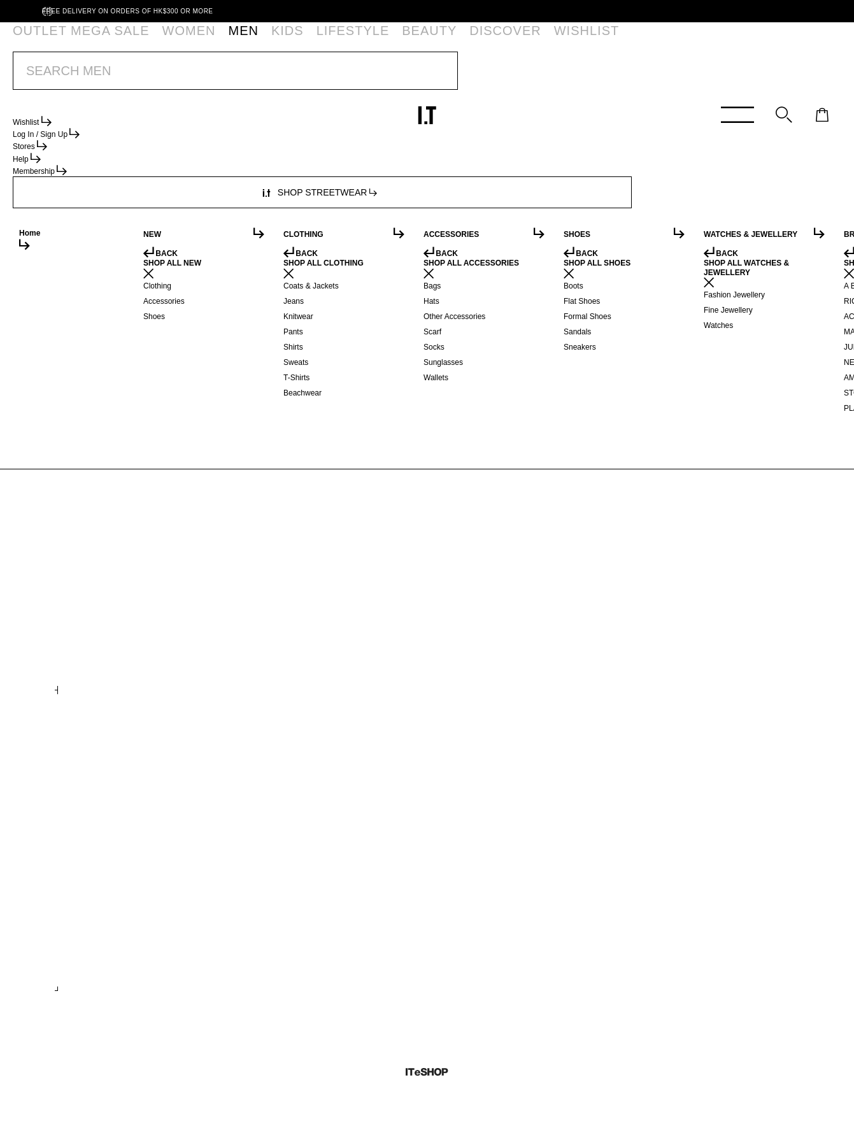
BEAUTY (295, 41)
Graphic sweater (472, 659)
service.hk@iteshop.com (568, 200)
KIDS (200, 41)
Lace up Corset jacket (484, 940)
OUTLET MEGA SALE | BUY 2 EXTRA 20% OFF (401, 75)
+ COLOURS (643, 975)
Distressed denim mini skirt (309, 659)
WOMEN (128, 41)
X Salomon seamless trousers (686, 659)
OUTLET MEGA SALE (59, 41)
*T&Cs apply (515, 75)
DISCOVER (346, 41)
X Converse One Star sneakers (687, 940)
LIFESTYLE (244, 41)
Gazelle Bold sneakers (115, 940)
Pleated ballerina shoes (303, 940)
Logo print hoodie (103, 659)
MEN (167, 41)
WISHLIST (399, 41)
